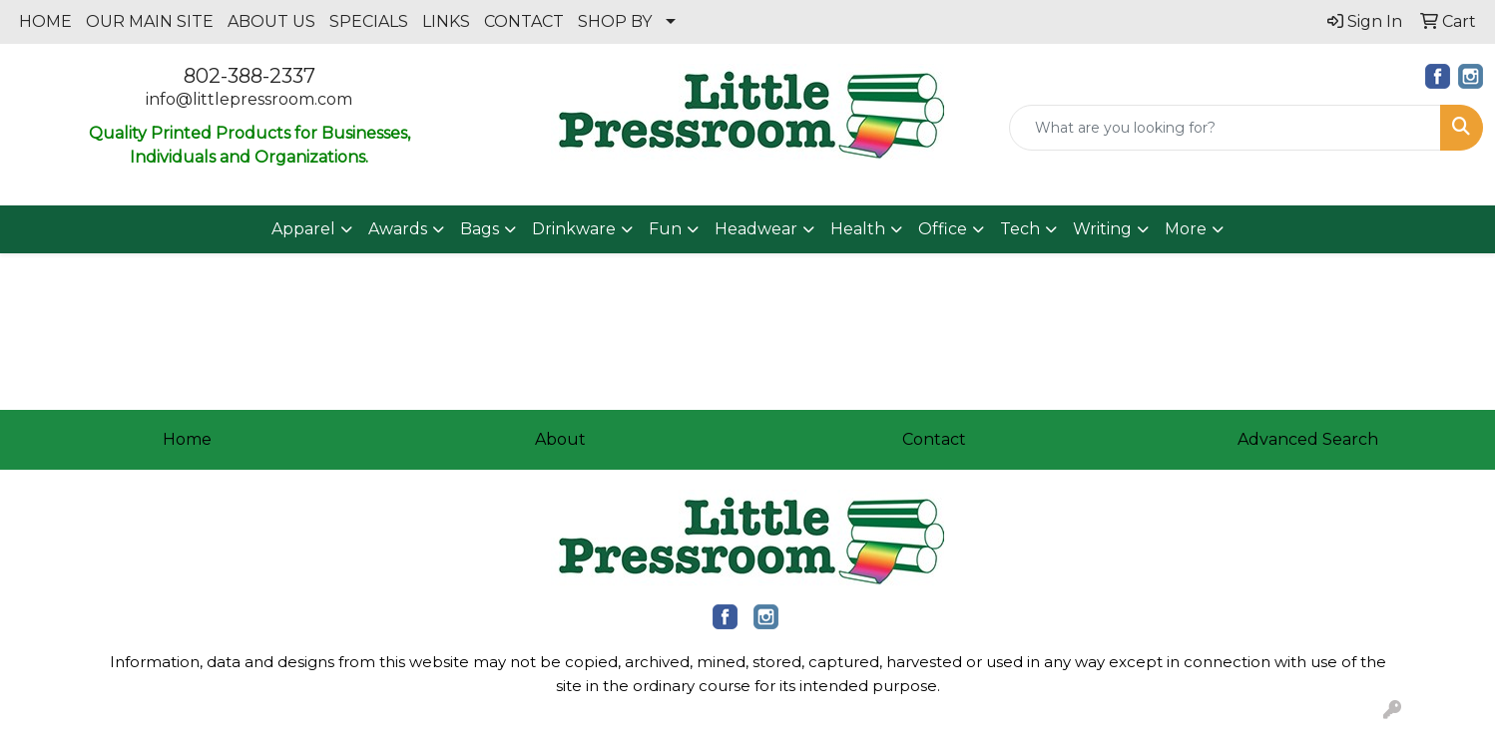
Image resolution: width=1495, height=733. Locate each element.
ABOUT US (271, 21)
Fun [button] (665, 228)
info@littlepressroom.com (249, 99)
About (560, 439)
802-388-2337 (249, 76)
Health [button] (857, 228)
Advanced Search (1308, 439)
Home (187, 439)
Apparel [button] (303, 228)
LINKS (446, 21)
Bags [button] (479, 228)
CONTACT (524, 21)
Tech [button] (1020, 228)
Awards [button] (397, 228)
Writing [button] (1102, 228)
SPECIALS (368, 21)
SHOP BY (615, 21)
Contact (934, 439)
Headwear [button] (756, 228)
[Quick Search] (1225, 128)
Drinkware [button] (574, 228)
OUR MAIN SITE (150, 21)
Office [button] (942, 228)
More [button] (1186, 228)
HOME (45, 21)
